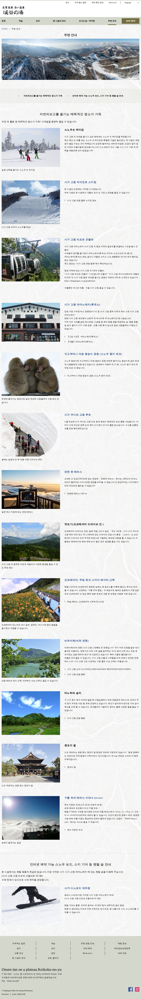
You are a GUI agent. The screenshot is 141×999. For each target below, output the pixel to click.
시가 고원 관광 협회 (74, 674)
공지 (19, 948)
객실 (53, 943)
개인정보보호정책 (122, 948)
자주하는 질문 (18, 943)
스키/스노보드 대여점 (77, 888)
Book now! (87, 953)
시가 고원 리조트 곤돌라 (79, 239)
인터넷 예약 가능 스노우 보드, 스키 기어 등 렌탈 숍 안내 (95, 96)
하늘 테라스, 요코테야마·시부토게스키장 (84, 602)
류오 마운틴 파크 (73, 830)
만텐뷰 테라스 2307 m (75, 494)
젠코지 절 (70, 767)
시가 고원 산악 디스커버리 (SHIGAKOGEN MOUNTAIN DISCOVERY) (97, 669)
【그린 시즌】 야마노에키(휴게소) (81, 337)
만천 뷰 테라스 (73, 471)
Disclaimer (5, 994)
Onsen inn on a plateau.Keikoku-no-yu (32, 969)
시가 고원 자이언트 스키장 (80, 182)
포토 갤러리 (53, 958)
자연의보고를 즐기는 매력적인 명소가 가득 (40, 96)
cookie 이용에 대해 (18, 994)
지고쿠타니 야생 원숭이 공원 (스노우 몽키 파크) (93, 354)
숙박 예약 (87, 948)
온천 (53, 953)
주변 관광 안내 (87, 943)
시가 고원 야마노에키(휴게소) (82, 304)
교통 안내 (18, 953)
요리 (53, 948)
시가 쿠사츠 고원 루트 (77, 414)
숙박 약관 (122, 953)
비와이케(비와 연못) (76, 640)
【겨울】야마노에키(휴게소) (78, 342)
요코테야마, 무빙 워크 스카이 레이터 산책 (89, 580)
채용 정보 (122, 943)
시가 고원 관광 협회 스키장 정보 (80, 200)
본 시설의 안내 (18, 958)
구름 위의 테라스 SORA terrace (83, 797)
